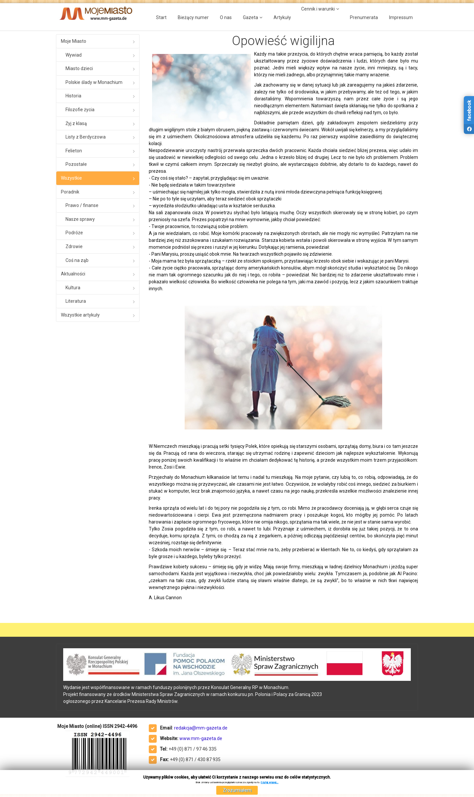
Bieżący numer (193, 17)
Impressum (401, 17)
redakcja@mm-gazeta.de (200, 728)
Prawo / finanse (82, 205)
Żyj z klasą (76, 123)
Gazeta (250, 17)
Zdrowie (74, 246)
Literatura (76, 301)
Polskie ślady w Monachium (94, 82)
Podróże (74, 232)
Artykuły (282, 17)
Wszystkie (71, 178)
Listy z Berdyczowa (86, 137)
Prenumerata (364, 17)
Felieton (74, 150)
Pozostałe (76, 164)
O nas (226, 17)
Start (161, 17)
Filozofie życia (80, 109)
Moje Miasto (73, 41)
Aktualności (73, 273)
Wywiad (74, 55)
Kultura (73, 287)
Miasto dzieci (79, 68)
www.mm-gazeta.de (200, 738)
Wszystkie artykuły (80, 315)
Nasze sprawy (80, 219)
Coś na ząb (77, 260)
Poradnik (70, 191)
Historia (73, 95)
